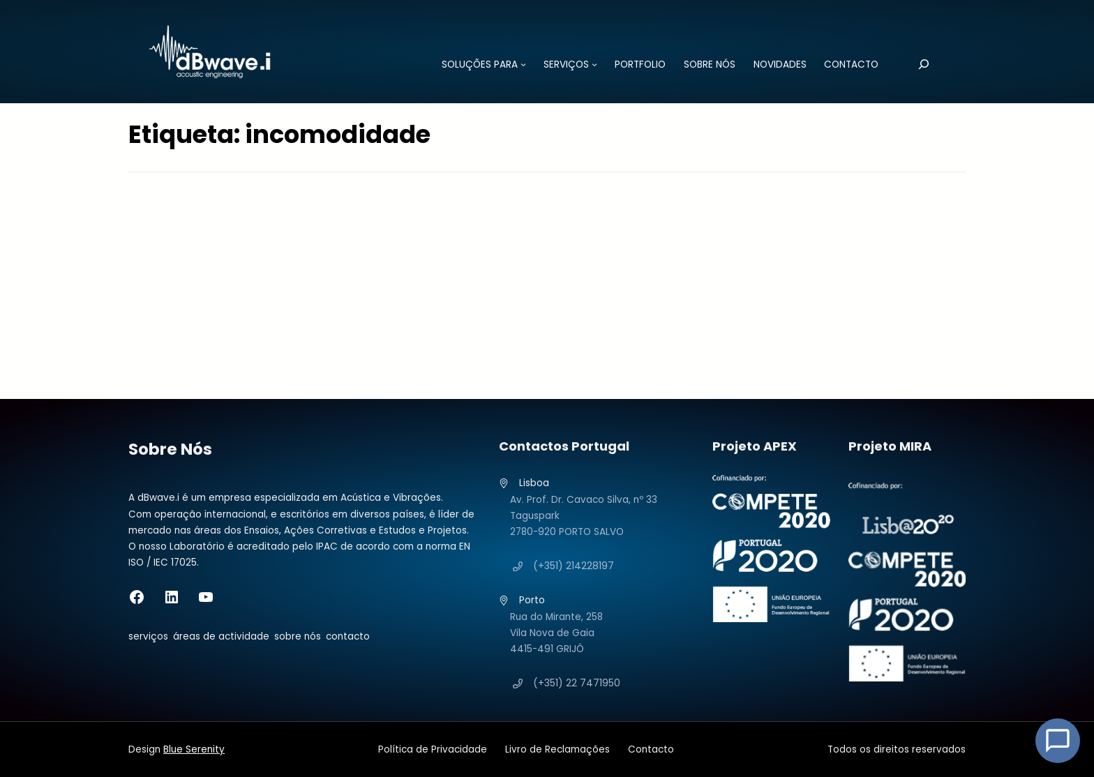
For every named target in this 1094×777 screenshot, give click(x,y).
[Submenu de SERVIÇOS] (594, 64)
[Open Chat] (1057, 740)
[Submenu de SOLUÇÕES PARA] (523, 64)
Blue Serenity (194, 749)
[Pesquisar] (924, 63)
